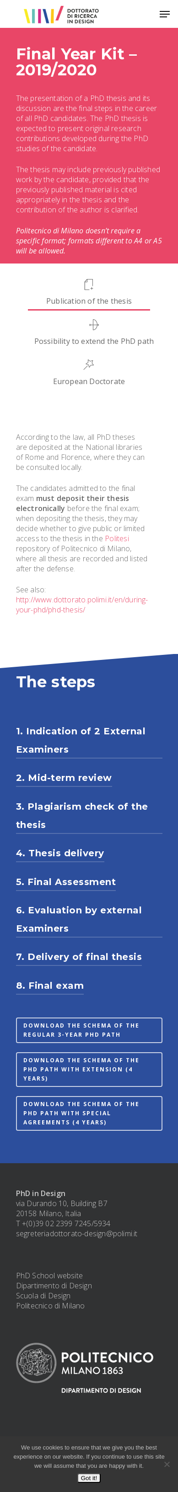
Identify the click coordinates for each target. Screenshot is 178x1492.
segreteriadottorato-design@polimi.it (77, 1233)
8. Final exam (50, 985)
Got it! (89, 1478)
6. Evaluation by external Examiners (79, 919)
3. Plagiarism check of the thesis (82, 815)
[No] (166, 1464)
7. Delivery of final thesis (79, 956)
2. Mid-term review (64, 777)
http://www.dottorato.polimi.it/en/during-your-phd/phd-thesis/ (82, 605)
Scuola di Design (43, 1296)
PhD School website (49, 1276)
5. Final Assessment (66, 881)
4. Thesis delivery (60, 853)
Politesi (117, 538)
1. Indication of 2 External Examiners (81, 740)
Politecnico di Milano (50, 1306)
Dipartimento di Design (54, 1286)
